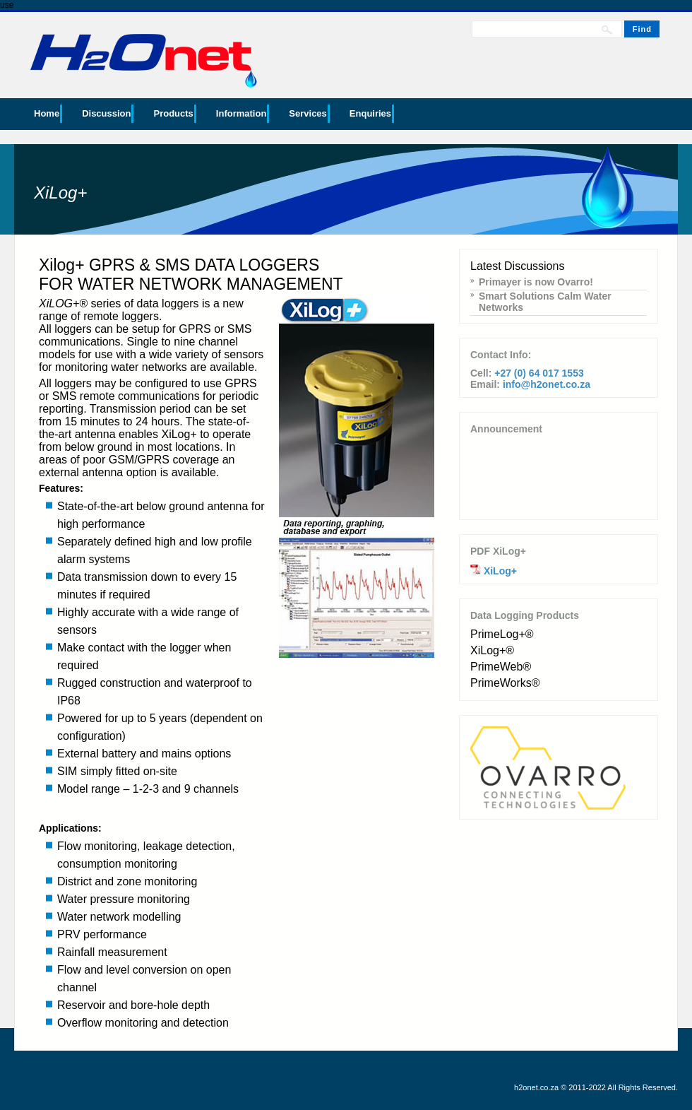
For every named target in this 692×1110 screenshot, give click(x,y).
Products (173, 113)
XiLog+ (500, 571)
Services (308, 113)
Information (241, 113)
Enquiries (370, 113)
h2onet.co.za (536, 1087)
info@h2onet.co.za (546, 384)
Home (46, 113)
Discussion (106, 113)
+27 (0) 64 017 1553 (539, 373)
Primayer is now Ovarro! (536, 282)
